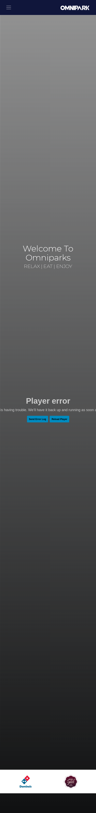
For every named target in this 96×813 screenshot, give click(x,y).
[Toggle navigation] (8, 7)
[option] (27, 782)
